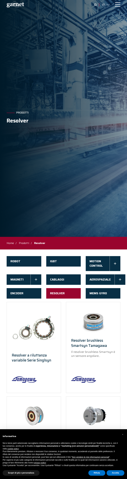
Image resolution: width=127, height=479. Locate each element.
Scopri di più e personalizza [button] (21, 473)
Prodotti (22, 113)
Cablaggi (57, 279)
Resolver (57, 293)
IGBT (53, 261)
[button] (122, 434)
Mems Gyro (98, 293)
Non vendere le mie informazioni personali (90, 457)
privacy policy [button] (40, 463)
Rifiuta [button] (97, 473)
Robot (15, 261)
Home (10, 243)
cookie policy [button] (13, 449)
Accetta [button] (115, 473)
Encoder (16, 293)
